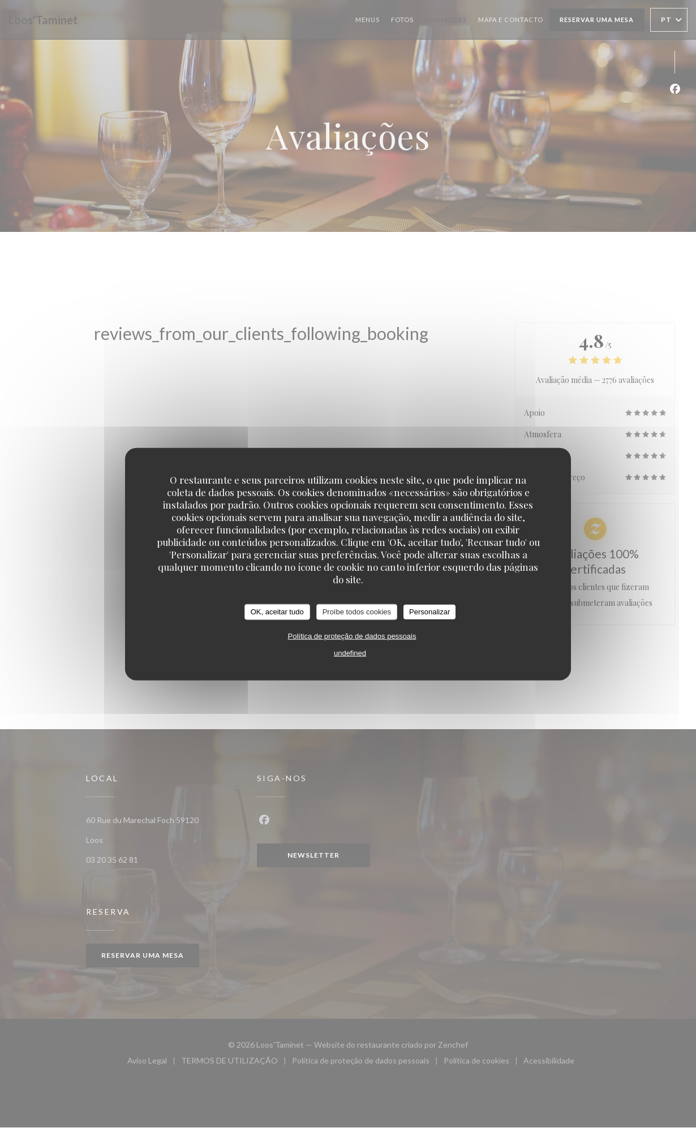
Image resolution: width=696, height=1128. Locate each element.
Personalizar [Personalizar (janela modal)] (429, 612)
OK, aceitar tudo (277, 612)
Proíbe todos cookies (357, 612)
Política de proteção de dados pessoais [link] (352, 635)
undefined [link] (350, 652)
